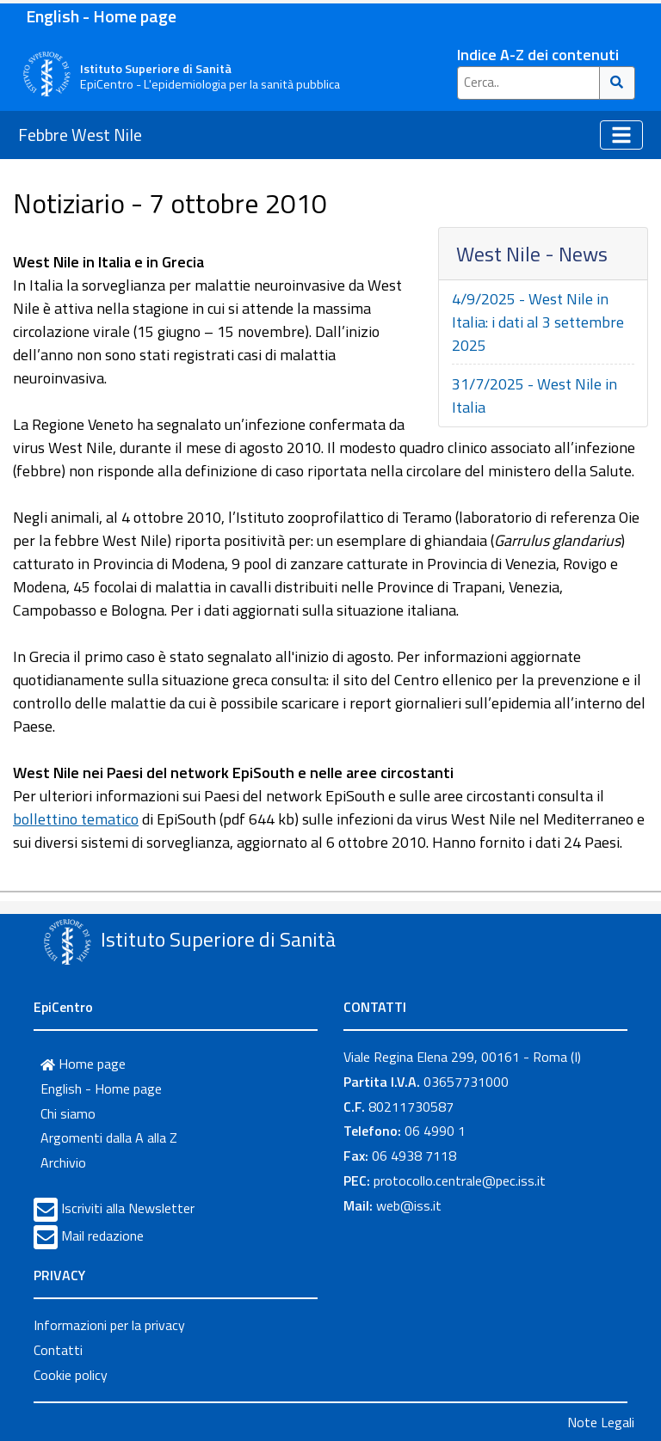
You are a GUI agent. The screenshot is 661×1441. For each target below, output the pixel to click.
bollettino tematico (76, 819)
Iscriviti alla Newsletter (128, 1208)
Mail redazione (102, 1235)
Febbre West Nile (80, 134)
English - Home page (101, 16)
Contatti (58, 1350)
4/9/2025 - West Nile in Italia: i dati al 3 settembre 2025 (538, 322)
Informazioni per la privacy (109, 1325)
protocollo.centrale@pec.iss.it (460, 1180)
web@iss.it (409, 1205)
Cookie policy (71, 1374)
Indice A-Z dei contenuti (538, 54)
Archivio (63, 1162)
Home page (83, 1063)
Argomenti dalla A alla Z (108, 1137)
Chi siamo (68, 1113)
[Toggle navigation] (621, 135)
